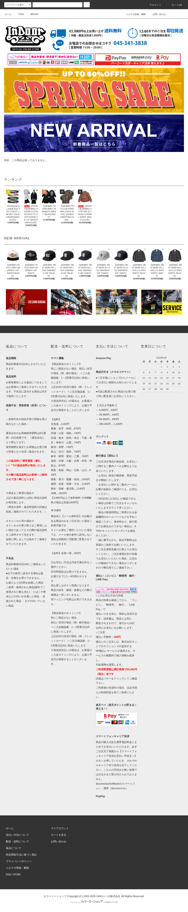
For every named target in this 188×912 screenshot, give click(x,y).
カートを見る (58, 834)
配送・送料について (17, 841)
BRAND (32, 14)
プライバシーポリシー (19, 861)
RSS (8, 874)
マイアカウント (60, 828)
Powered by (94, 902)
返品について (13, 848)
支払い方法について (17, 834)
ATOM (16, 874)
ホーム (8, 14)
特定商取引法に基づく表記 (21, 854)
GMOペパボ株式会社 (108, 896)
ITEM (19, 14)
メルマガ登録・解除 (134, 14)
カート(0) (174, 5)
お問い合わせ (157, 14)
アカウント (153, 5)
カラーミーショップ (55, 896)
